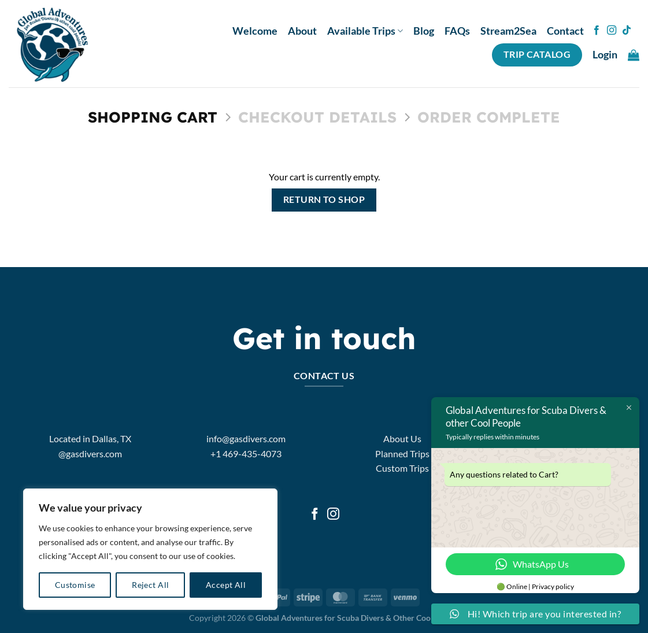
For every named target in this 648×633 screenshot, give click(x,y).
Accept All (226, 585)
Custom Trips (402, 467)
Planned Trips (402, 453)
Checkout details (317, 117)
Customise (75, 585)
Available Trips (365, 31)
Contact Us (324, 376)
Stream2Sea (508, 31)
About (302, 31)
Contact (565, 31)
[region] (150, 549)
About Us (402, 438)
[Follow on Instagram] (611, 30)
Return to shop (324, 199)
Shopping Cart (152, 117)
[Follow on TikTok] (626, 30)
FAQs (457, 31)
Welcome (254, 31)
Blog (423, 31)
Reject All (150, 585)
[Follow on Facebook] (596, 30)
